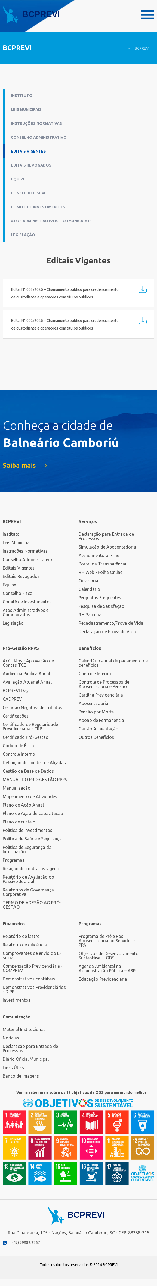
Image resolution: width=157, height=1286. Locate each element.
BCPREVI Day (16, 690)
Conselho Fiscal (28, 193)
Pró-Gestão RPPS (21, 648)
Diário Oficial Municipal (26, 1059)
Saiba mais (19, 465)
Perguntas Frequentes (100, 597)
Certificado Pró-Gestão (25, 737)
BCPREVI (142, 48)
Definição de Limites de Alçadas (34, 762)
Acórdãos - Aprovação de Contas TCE (28, 663)
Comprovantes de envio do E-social (32, 955)
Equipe (18, 179)
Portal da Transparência (102, 564)
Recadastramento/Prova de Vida (111, 623)
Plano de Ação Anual (23, 805)
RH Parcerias (91, 614)
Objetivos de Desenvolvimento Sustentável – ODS (108, 955)
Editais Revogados (31, 165)
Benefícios (90, 648)
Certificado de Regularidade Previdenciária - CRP (30, 726)
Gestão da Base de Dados (28, 771)
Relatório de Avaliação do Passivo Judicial (28, 879)
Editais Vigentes (28, 151)
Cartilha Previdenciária (101, 695)
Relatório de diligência (25, 945)
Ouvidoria (88, 581)
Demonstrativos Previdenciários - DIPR (34, 989)
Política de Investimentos (27, 830)
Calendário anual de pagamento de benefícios (113, 663)
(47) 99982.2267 (26, 1242)
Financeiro (14, 923)
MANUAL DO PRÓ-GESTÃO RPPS (35, 779)
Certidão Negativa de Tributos (32, 707)
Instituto (21, 95)
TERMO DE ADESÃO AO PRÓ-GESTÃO (32, 904)
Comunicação (16, 1017)
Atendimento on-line (99, 555)
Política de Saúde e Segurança (32, 839)
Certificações (16, 716)
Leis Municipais (26, 109)
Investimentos (16, 1000)
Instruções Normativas (36, 123)
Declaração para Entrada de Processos (106, 536)
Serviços (88, 521)
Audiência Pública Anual (26, 673)
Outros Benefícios (96, 737)
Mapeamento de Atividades (30, 796)
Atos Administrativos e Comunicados (51, 221)
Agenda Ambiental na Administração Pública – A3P (107, 968)
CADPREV (12, 699)
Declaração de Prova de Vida (107, 631)
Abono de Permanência (101, 720)
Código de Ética (18, 745)
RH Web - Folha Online (100, 572)
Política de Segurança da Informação (27, 849)
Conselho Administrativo (39, 137)
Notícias (11, 1038)
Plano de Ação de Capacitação (33, 813)
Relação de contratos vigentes (33, 868)
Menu (147, 14)
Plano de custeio (19, 822)
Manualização (16, 788)
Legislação (23, 235)
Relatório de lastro (21, 936)
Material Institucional (24, 1029)
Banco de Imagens (21, 1076)
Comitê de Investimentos (38, 207)
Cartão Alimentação (98, 729)
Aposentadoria (93, 703)
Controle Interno (19, 754)
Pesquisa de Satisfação (101, 606)
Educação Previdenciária (103, 979)
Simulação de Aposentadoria (107, 547)
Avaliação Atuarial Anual (27, 682)
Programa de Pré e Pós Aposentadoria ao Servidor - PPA (107, 940)
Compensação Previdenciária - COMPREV (33, 968)
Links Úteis (13, 1067)
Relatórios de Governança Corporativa (28, 892)
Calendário (89, 589)
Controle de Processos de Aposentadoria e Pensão (104, 684)
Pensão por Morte (96, 712)
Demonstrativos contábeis (29, 979)
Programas (13, 860)
